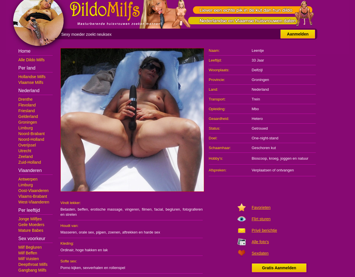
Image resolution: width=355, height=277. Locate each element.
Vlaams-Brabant (32, 196)
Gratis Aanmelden (279, 268)
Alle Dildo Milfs (31, 60)
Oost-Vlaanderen (33, 190)
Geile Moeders (31, 224)
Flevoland (27, 105)
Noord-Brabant (31, 133)
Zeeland (25, 156)
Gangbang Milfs (32, 270)
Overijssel (27, 145)
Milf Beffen (27, 253)
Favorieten (261, 207)
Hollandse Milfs (32, 76)
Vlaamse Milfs (30, 82)
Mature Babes (30, 230)
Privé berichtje (264, 230)
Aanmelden (297, 34)
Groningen (27, 122)
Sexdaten (260, 253)
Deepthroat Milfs (33, 264)
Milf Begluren (30, 247)
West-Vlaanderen (33, 202)
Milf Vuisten (28, 258)
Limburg (25, 128)
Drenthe (25, 99)
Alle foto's (260, 242)
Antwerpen (28, 179)
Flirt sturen (261, 219)
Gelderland (28, 116)
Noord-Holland (31, 139)
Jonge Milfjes (30, 219)
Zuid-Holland (29, 162)
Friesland (26, 110)
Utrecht (24, 151)
